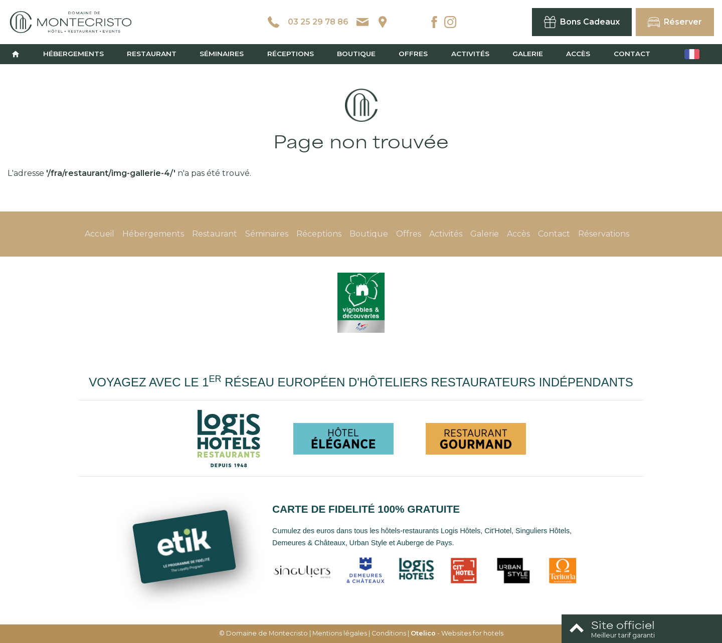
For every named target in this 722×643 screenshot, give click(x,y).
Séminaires (222, 54)
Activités (470, 54)
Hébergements (73, 54)
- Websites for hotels (457, 633)
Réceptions (290, 54)
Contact (632, 54)
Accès (578, 54)
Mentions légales (339, 633)
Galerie (527, 54)
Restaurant (151, 54)
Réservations (603, 234)
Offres (413, 54)
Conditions (389, 633)
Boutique (356, 54)
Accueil (99, 234)
